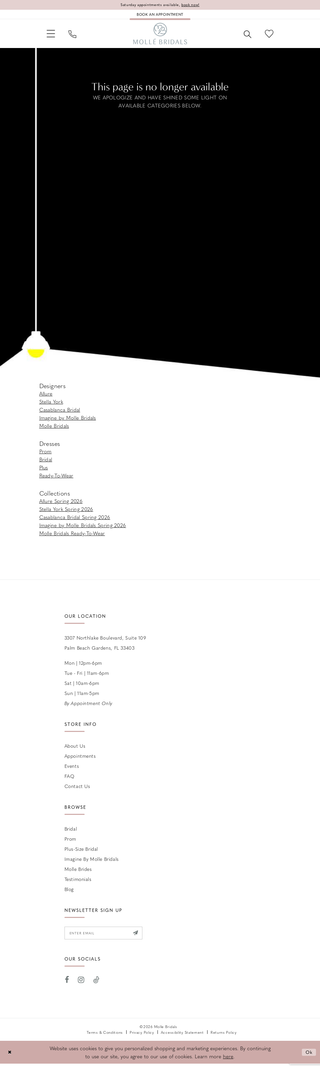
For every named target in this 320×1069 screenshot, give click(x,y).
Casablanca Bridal (59, 413)
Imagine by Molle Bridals (67, 421)
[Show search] (244, 36)
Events (71, 769)
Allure (46, 397)
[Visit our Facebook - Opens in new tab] (67, 985)
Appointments (80, 759)
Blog (69, 893)
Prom (45, 455)
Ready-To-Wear (56, 479)
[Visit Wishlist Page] (268, 36)
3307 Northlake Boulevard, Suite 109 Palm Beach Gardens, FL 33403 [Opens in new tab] (105, 646)
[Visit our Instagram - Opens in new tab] (81, 985)
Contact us (77, 790)
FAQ (69, 780)
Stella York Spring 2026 (66, 513)
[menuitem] (52, 36)
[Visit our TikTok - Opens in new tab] (96, 985)
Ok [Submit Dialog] (309, 1057)
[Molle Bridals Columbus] (160, 36)
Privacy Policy (142, 1037)
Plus (43, 471)
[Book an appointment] (160, 15)
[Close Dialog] (10, 1057)
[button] (52, 36)
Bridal (45, 463)
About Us (75, 749)
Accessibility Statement (182, 1037)
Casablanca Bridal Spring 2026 (74, 521)
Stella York (51, 405)
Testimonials (78, 883)
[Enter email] (107, 938)
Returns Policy (224, 1037)
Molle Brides (78, 873)
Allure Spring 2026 (61, 505)
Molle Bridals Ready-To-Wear (72, 537)
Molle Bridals (54, 429)
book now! (194, 5)
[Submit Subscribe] (143, 938)
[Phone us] (75, 36)
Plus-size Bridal (81, 852)
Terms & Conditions (105, 1037)
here (228, 1061)
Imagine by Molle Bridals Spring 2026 (82, 529)
